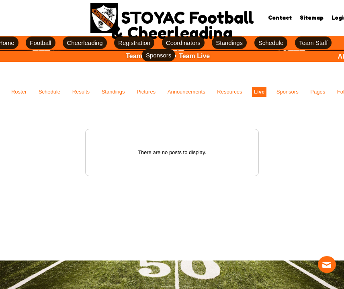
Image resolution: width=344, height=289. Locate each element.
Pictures (146, 92)
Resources (229, 92)
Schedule (49, 92)
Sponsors (287, 92)
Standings (113, 92)
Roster (19, 92)
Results (81, 92)
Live (259, 92)
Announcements (186, 92)
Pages (317, 92)
